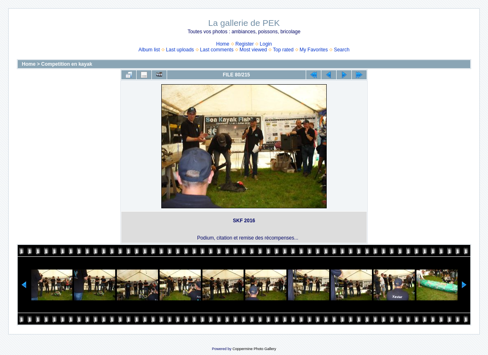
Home (222, 44)
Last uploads (180, 50)
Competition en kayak (66, 64)
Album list (149, 50)
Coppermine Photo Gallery (254, 349)
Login (266, 44)
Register (244, 44)
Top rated (283, 50)
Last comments (216, 50)
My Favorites (314, 50)
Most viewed (253, 50)
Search (341, 50)
